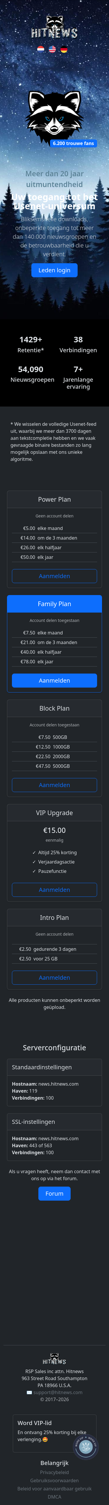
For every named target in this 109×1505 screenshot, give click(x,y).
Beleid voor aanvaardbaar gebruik (54, 1488)
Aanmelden (54, 576)
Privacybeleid (54, 1472)
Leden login (55, 270)
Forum (55, 1193)
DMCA (54, 1497)
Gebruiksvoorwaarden (54, 1480)
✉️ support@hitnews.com (54, 1392)
